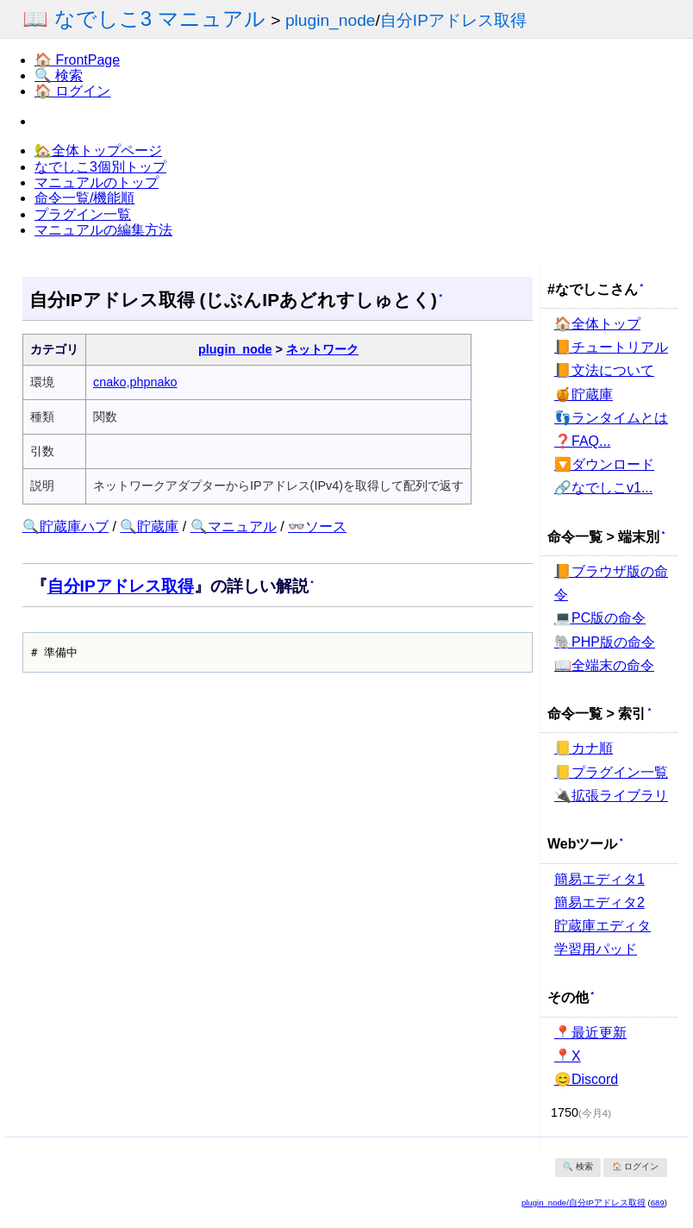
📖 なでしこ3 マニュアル (143, 18)
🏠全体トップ (597, 323)
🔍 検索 (58, 75)
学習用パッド (595, 949)
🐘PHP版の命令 (604, 642)
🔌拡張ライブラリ (611, 795)
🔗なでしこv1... (603, 487)
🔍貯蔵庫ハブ (65, 526)
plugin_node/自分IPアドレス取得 (583, 1202)
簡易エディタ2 (599, 902)
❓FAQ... (582, 441)
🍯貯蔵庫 (583, 394)
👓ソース (317, 526)
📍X (567, 1056)
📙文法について (604, 370)
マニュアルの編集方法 (103, 229)
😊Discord (586, 1079)
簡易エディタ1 (599, 879)
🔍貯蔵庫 (149, 526)
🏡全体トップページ (98, 150)
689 (658, 1202)
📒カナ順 (583, 748)
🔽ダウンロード (604, 464)
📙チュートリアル (611, 347)
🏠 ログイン (72, 91)
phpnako (153, 382)
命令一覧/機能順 (84, 198)
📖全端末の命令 (604, 665)
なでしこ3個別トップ (100, 167)
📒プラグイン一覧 (611, 772)
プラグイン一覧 (82, 214)
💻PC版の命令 (600, 618)
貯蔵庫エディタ (602, 925)
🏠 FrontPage (77, 60)
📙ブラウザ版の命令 (611, 583)
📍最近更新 (590, 1032)
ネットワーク (322, 349)
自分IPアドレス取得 (453, 20)
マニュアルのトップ (96, 182)
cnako (109, 382)
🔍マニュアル (233, 526)
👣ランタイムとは (611, 417)
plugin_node (330, 20)
